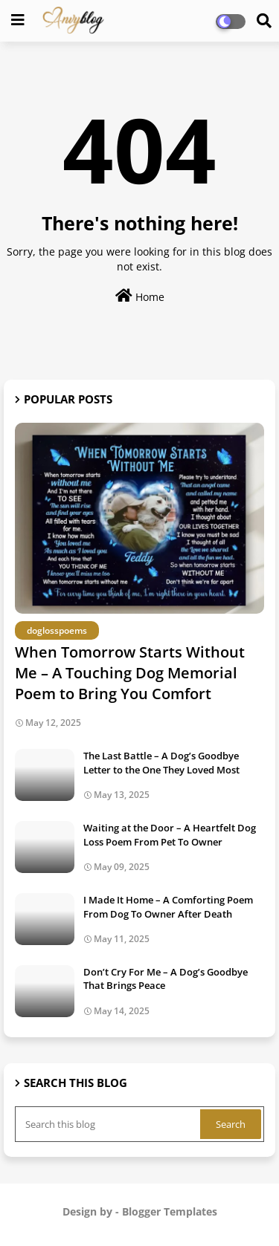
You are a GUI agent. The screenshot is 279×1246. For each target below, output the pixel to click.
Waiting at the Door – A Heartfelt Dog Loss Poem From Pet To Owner (169, 834)
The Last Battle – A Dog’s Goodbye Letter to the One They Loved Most (161, 762)
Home (139, 296)
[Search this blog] (109, 1124)
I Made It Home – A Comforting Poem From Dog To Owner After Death (168, 906)
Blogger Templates (169, 1211)
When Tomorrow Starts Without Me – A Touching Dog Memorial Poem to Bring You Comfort (130, 673)
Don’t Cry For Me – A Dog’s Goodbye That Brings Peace (165, 978)
